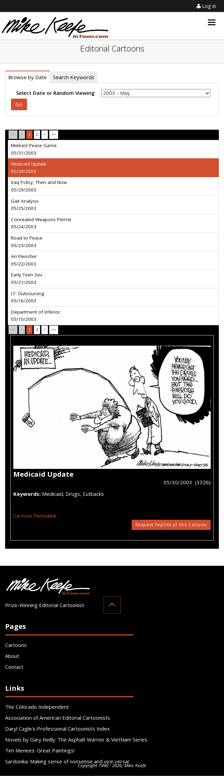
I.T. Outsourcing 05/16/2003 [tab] (27, 297)
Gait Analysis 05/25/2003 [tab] (25, 205)
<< (13, 134)
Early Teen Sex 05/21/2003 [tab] (26, 278)
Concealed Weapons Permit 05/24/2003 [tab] (41, 223)
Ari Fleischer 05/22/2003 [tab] (24, 260)
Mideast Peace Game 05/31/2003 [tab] (34, 149)
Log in (206, 5)
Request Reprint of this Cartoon (171, 525)
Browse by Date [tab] (27, 77)
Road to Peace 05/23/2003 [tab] (26, 241)
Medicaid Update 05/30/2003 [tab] (29, 167)
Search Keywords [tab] (73, 77)
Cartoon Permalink (34, 515)
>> (53, 134)
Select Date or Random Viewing (55, 92)
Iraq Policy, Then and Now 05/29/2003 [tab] (39, 186)
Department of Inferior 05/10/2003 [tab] (35, 315)
